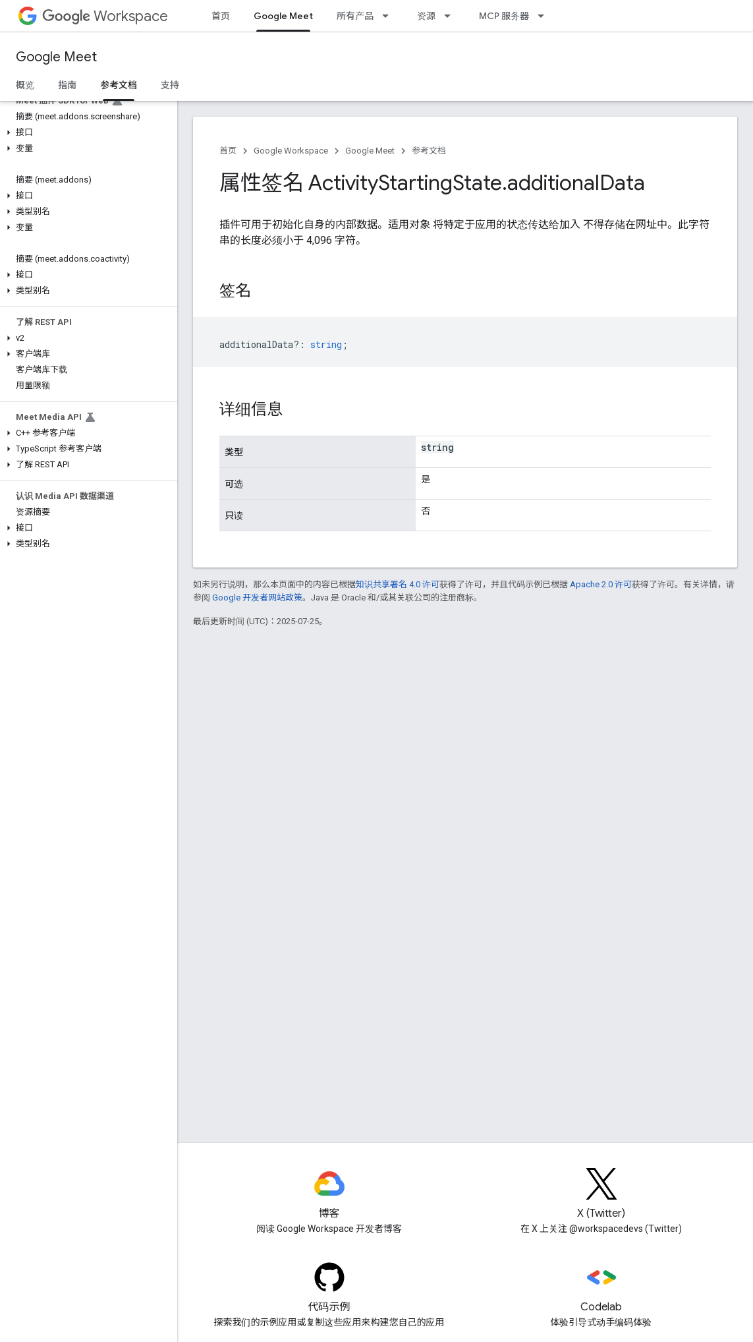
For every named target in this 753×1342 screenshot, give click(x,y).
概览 (25, 85)
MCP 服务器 (504, 16)
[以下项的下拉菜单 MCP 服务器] (545, 16)
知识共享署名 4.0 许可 (397, 584)
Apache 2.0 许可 (601, 584)
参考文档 (429, 151)
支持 (170, 85)
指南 (67, 85)
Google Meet (56, 57)
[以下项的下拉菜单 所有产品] (389, 16)
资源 (426, 16)
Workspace (105, 16)
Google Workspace (291, 151)
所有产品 (355, 16)
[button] (86, 132)
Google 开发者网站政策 (257, 597)
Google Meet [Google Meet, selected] (283, 16)
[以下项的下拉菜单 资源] (451, 16)
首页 (220, 16)
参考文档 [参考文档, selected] (118, 85)
